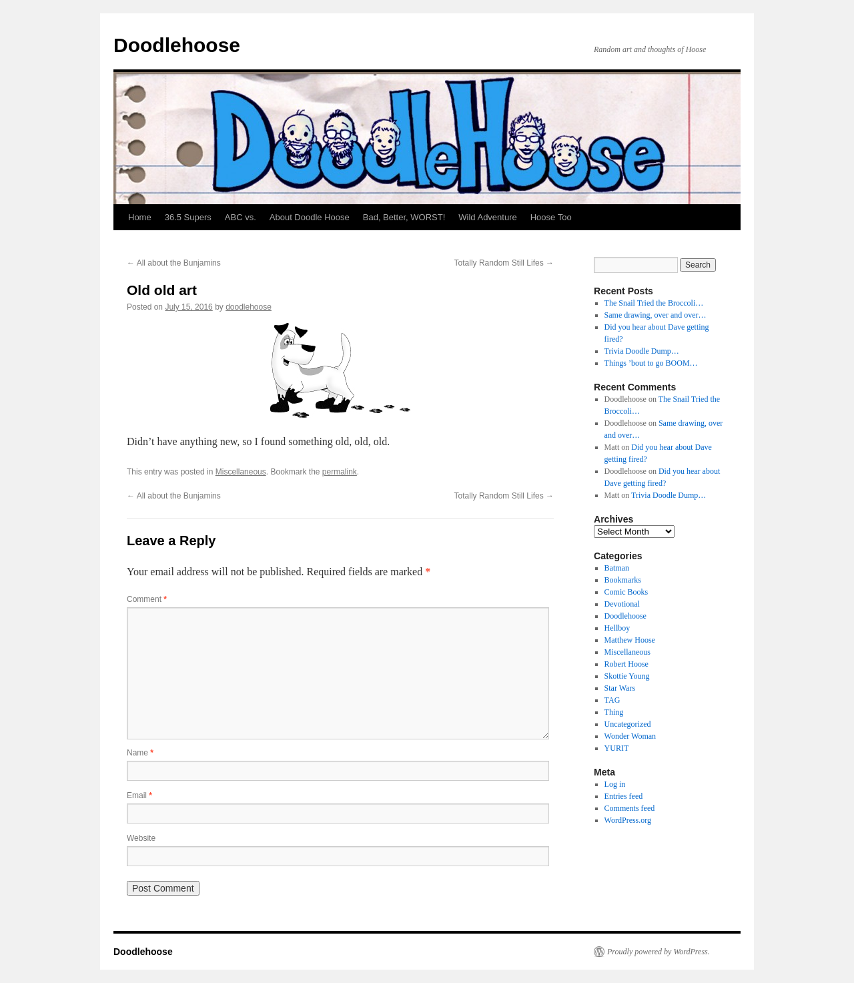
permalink (339, 471)
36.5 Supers (188, 217)
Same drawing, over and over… (655, 315)
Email (139, 795)
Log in (615, 784)
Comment (147, 599)
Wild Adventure (487, 217)
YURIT (616, 748)
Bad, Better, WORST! (404, 217)
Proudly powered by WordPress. (658, 951)
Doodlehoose (176, 45)
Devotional (622, 604)
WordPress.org (627, 820)
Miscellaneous (241, 471)
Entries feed (623, 796)
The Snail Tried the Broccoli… (654, 303)
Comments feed (629, 808)
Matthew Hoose (629, 640)
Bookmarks (622, 580)
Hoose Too (551, 217)
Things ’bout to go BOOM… (651, 363)
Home (139, 217)
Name (140, 752)
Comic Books (626, 592)
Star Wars (619, 688)
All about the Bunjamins (174, 263)
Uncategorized (627, 724)
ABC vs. (240, 217)
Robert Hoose (626, 664)
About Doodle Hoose (310, 217)
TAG (612, 700)
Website (141, 838)
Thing (614, 712)
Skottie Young (627, 676)
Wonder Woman (630, 736)
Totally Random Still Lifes (504, 263)
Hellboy (617, 628)
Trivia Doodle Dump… (641, 351)
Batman (616, 568)
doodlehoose (249, 307)
